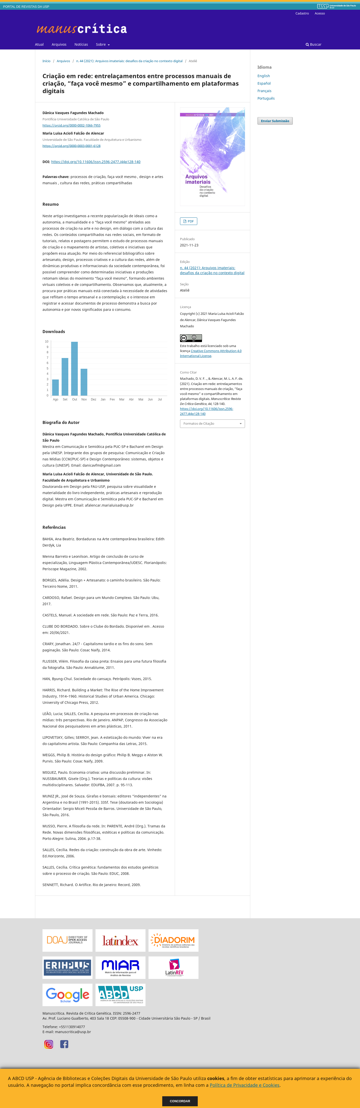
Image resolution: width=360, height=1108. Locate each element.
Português (266, 98)
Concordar (180, 1101)
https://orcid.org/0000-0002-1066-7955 (71, 125)
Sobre (101, 44)
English (264, 75)
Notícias (81, 44)
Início (46, 61)
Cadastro (302, 13)
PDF (190, 221)
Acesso (320, 13)
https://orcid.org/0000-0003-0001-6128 (71, 145)
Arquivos (59, 44)
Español (264, 83)
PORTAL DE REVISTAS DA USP (26, 6)
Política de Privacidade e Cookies (245, 1085)
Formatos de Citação (199, 423)
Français (265, 90)
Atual (39, 44)
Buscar (314, 44)
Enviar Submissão (275, 121)
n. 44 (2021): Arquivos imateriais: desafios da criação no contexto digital (129, 61)
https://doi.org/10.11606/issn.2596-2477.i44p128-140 (95, 161)
